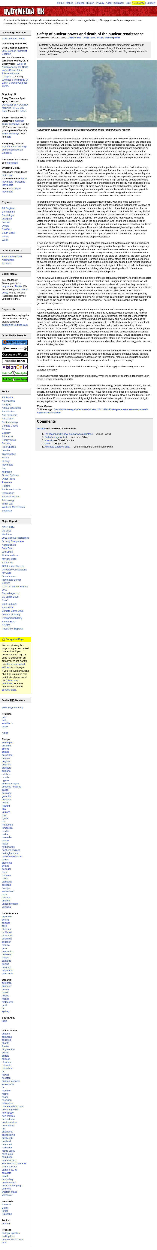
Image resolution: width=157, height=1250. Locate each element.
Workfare (7, 534)
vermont (6, 1188)
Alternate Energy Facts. (57, 446)
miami (5, 1097)
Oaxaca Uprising (11, 614)
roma (5, 872)
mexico (6, 945)
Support (150, 2)
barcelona (7, 755)
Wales (5, 236)
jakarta (5, 995)
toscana (6, 897)
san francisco (9, 1160)
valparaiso (7, 970)
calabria (6, 774)
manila (5, 998)
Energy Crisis (89, 38)
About (109, 2)
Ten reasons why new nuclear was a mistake (68, 434)
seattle (5, 1176)
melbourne (7, 1002)
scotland (6, 884)
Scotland (6, 263)
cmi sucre (7, 935)
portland (6, 1141)
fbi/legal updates (11, 1233)
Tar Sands (7, 562)
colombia (7, 938)
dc (3, 1071)
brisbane (6, 986)
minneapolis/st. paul (12, 1106)
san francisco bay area (14, 1163)
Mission (90, 2)
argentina (7, 916)
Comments (46, 421)
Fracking (6, 443)
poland (5, 865)
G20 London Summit (13, 566)
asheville (6, 1039)
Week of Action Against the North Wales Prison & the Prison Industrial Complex (15, 70)
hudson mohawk (11, 1081)
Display (41, 428)
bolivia (5, 919)
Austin (5, 1046)
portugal (6, 869)
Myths (47, 443)
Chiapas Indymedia (11, 190)
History (5, 461)
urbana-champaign (12, 1185)
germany (6, 793)
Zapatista (7, 510)
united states (9, 1182)
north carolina (9, 1122)
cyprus (5, 780)
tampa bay (7, 1179)
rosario (5, 957)
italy (4, 808)
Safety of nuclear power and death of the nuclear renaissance (90, 34)
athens (5, 748)
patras (5, 859)
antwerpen (7, 742)
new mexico (8, 1116)
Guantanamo (9, 576)
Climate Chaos (74, 38)
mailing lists (8, 1236)
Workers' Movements (13, 507)
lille (3, 821)
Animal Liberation (11, 407)
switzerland (8, 891)
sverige (6, 888)
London (6, 222)
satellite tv (7, 723)
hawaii (5, 1074)
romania (6, 875)
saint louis (7, 1154)
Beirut (5, 1207)
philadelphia (8, 1134)
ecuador (6, 941)
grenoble (6, 796)
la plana (6, 812)
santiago (6, 960)
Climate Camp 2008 (12, 610)
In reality (49, 440)
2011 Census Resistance (15, 537)
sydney (6, 1011)
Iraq (4, 468)
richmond (7, 1144)
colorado (6, 1065)
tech (4, 1242)
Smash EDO (8, 621)
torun (5, 894)
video (5, 726)
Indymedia (7, 464)
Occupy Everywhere (13, 541)
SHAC (5, 600)
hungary (6, 799)
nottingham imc (10, 853)
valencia (6, 907)
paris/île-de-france (12, 856)
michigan (7, 1100)
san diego (7, 1157)
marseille (7, 837)
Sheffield (109, 38)
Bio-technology (10, 422)
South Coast (8, 232)
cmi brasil (7, 932)
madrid (5, 831)
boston (5, 1052)
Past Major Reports (12, 628)
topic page (12, 162)
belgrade (6, 764)
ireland (5, 802)
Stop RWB (7, 607)
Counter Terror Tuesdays (13, 122)
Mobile (69, 2)
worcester (7, 1195)
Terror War (7, 503)
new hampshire (10, 1109)
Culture (6, 429)
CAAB (23, 111)
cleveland (7, 1062)
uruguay (6, 967)
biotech (6, 1223)
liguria (5, 818)
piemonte (7, 862)
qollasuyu (7, 954)
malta (5, 834)
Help (127, 2)
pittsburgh (7, 1138)
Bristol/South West (12, 256)
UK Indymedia (35, 9)
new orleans (8, 1119)
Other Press (8, 478)
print (4, 717)
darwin (5, 992)
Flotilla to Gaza (10, 555)
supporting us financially (15, 324)
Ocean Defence (10, 475)
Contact (118, 2)
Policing (6, 485)
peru (4, 948)
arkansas (7, 1036)
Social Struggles (11, 496)
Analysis (6, 404)
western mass (9, 1191)
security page (9, 689)
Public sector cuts (11, 489)
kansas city (8, 1084)
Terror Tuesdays (10, 133)
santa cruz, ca (9, 1169)
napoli (5, 843)
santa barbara (9, 1166)
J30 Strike (7, 551)
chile (4, 925)
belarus (6, 758)
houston (6, 1077)
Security (139, 2)
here (9, 136)
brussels (6, 767)
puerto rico (7, 951)
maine (5, 1093)
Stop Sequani (9, 604)
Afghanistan (8, 401)
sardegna (7, 881)
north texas (8, 1125)
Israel (5, 1211)
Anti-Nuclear (8, 411)
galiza (5, 789)
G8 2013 (6, 530)
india (4, 1020)
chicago (6, 1059)
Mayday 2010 (9, 559)
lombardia (7, 827)
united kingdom (10, 903)
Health (100, 38)
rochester (7, 1147)
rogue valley (8, 1150)
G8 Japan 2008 (10, 596)
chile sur (6, 929)
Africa (5, 732)
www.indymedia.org (12, 707)
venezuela (7, 973)
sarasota (6, 1172)
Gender (6, 450)
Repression (8, 493)
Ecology (6, 432)
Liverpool (7, 218)
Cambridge (8, 215)
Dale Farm (7, 548)
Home (60, 2)
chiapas (6, 922)
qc (3, 1008)
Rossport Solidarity (12, 618)
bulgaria (6, 770)
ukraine (6, 900)
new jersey (8, 1112)
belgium (6, 761)
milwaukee (7, 1103)
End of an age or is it (55, 437)
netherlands (8, 846)
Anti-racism (8, 418)
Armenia (6, 1204)
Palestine (7, 482)
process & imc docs (12, 1239)
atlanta (5, 1043)
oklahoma (7, 1131)
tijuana (5, 964)
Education (7, 436)
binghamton (8, 1049)
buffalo (5, 1055)
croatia (5, 777)
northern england (11, 850)
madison (6, 1090)
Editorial (79, 2)
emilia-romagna (10, 783)
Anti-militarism (9, 415)
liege (4, 815)
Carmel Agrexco (10, 593)
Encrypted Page (15, 639)
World (117, 38)
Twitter (18, 286)
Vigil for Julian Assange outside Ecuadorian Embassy (14, 149)
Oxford (5, 225)
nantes (5, 840)
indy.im (5, 286)
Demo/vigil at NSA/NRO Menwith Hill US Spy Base (15, 107)
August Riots (9, 544)
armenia (6, 745)
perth (5, 1005)
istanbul (6, 805)
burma (5, 989)
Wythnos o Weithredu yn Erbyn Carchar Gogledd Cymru (15, 83)
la (3, 1087)
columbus (7, 1068)
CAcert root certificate (10, 682)
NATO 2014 (8, 527)
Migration (7, 471)
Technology (8, 500)
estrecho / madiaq (11, 786)
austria (5, 751)
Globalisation (9, 454)
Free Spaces (9, 446)
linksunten (7, 824)
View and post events (13, 38)
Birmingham (8, 211)
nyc (4, 1128)
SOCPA (6, 625)
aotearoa (6, 982)
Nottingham (8, 259)
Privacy (100, 2)
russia (5, 878)
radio (4, 720)
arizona (6, 1033)
